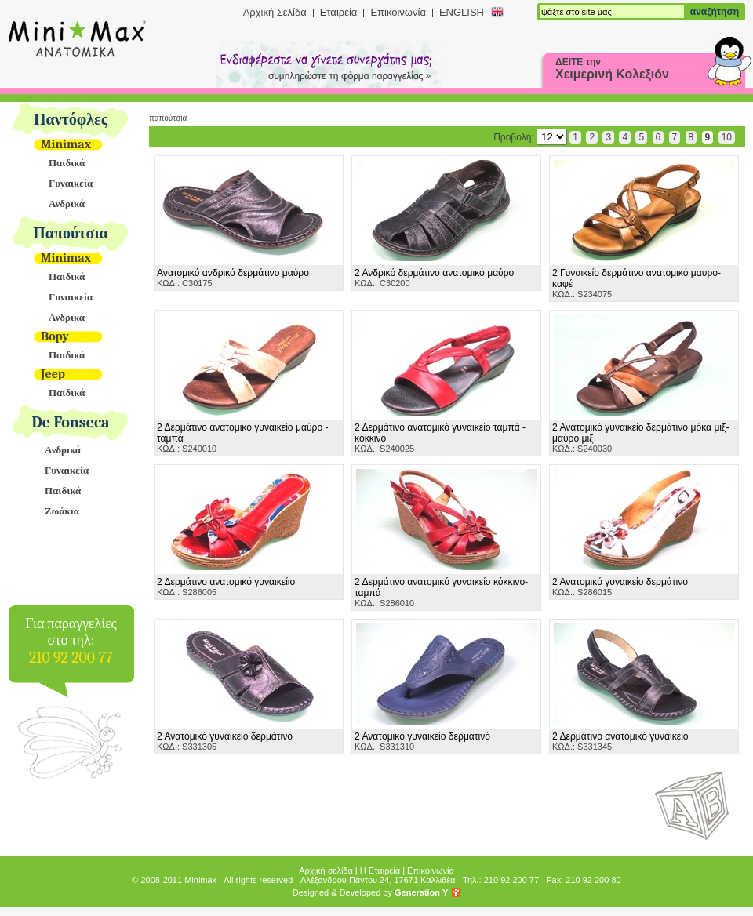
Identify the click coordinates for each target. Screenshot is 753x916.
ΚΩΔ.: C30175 (233, 277)
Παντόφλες (70, 120)
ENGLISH (461, 12)
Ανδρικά (67, 203)
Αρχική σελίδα (326, 870)
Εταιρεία (339, 12)
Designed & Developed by (371, 892)
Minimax (66, 144)
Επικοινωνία (398, 12)
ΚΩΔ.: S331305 (225, 741)
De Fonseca (71, 422)
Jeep (53, 374)
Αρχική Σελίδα (275, 12)
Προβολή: (530, 137)
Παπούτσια (70, 233)
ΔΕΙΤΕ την (612, 68)
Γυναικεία (71, 183)
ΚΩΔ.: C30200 (434, 277)
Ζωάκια (62, 511)
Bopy (55, 336)
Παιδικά (67, 163)
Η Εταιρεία (380, 870)
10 (727, 137)
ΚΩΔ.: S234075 (636, 283)
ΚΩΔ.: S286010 (441, 592)
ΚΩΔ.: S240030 (640, 437)
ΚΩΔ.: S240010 (243, 437)
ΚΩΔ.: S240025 (440, 437)
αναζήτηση (714, 11)
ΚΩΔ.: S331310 (422, 741)
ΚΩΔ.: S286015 (620, 586)
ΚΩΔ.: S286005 (226, 586)
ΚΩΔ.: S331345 (620, 741)
